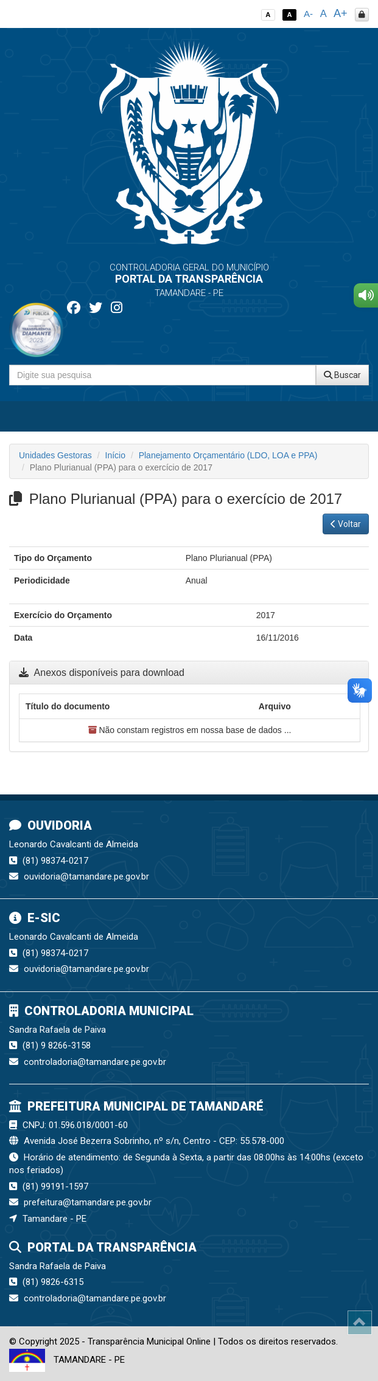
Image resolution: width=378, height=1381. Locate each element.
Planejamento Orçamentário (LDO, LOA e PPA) (228, 455)
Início (115, 455)
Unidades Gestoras (55, 455)
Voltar (346, 524)
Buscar (342, 375)
